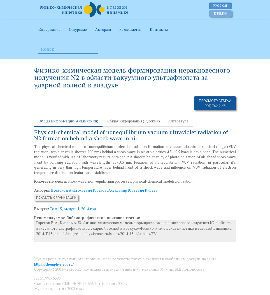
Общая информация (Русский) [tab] (133, 121)
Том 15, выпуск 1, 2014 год (73, 208)
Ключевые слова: (50, 181)
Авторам (103, 29)
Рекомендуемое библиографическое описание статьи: (87, 217)
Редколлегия (130, 29)
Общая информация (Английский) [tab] (68, 121)
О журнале (78, 29)
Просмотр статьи (215, 103)
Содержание (49, 29)
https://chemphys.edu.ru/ (54, 264)
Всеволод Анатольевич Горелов (79, 190)
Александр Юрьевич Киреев (133, 190)
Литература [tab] (178, 121)
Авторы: (42, 190)
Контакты (159, 29)
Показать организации (56, 197)
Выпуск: (41, 208)
